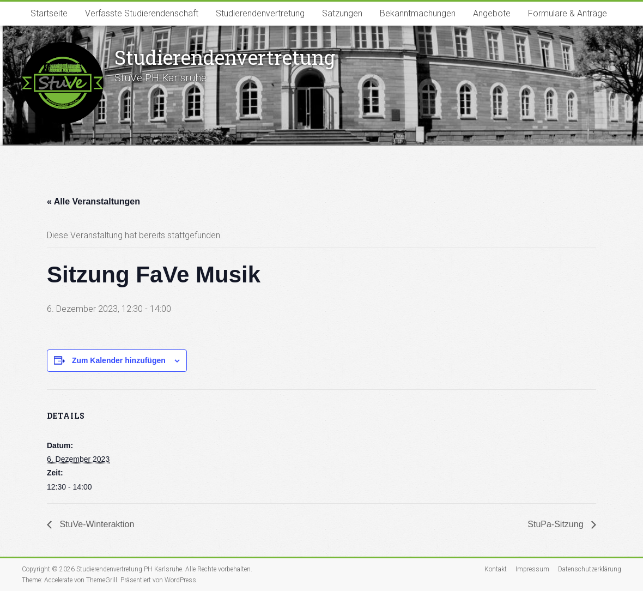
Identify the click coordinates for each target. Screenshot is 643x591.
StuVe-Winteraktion (95, 524)
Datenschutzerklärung (589, 569)
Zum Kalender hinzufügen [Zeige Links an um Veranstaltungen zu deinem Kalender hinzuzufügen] (119, 360)
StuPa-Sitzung (556, 524)
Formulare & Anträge (567, 13)
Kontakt (495, 569)
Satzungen (342, 13)
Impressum (532, 569)
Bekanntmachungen (418, 13)
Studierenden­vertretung (224, 57)
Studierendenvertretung (260, 13)
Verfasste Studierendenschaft (141, 13)
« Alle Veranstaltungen (93, 201)
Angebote (492, 13)
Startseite (49, 13)
